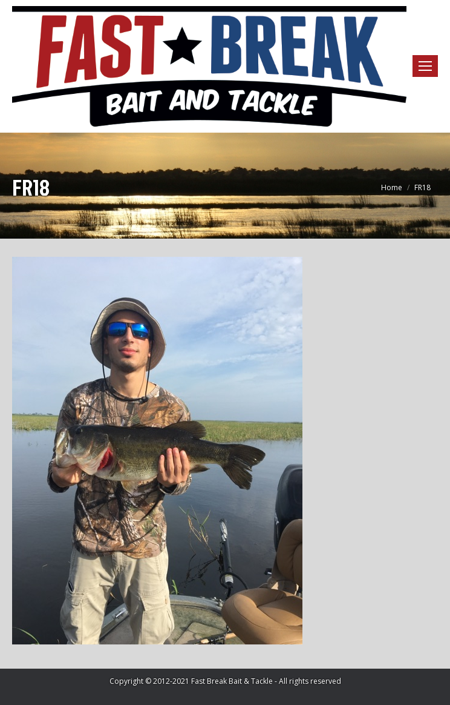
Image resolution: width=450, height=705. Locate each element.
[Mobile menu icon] (425, 66)
